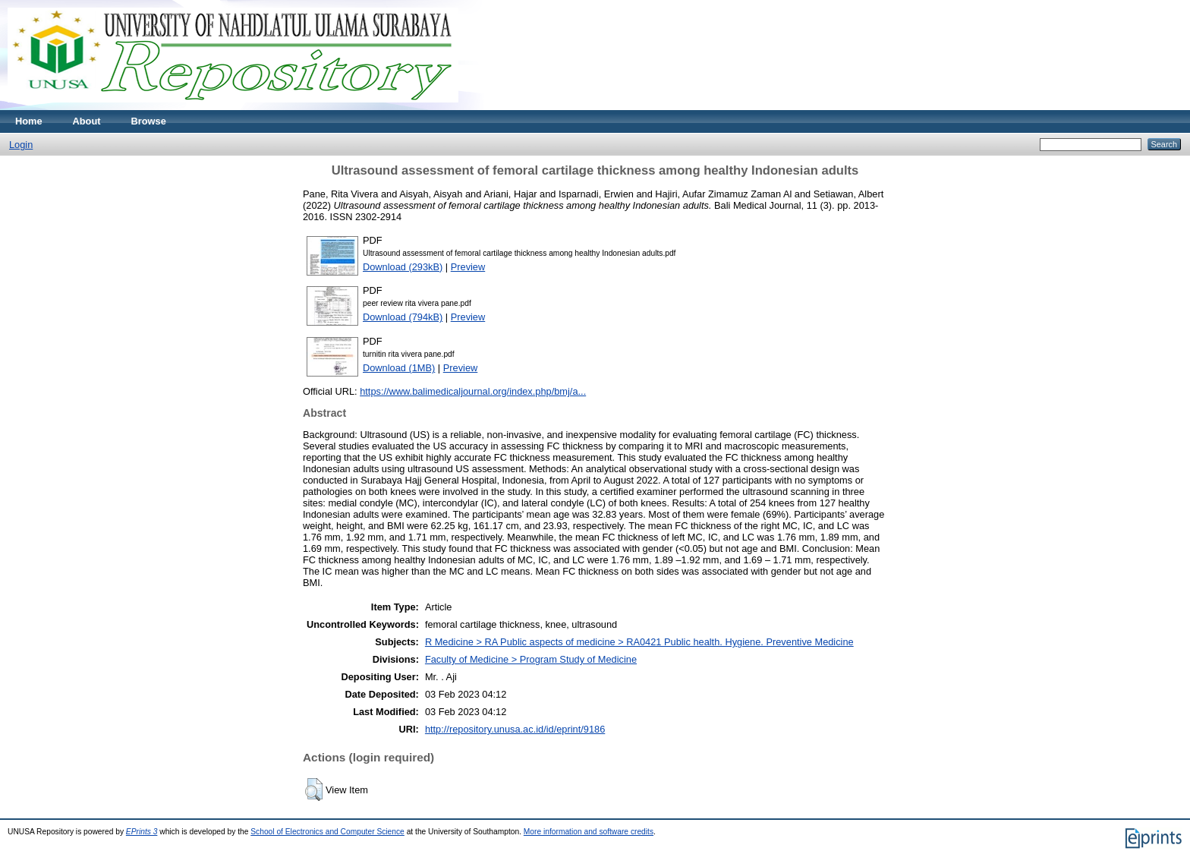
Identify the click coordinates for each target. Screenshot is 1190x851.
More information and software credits (588, 831)
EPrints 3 (142, 831)
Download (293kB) (402, 267)
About (87, 121)
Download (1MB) (399, 367)
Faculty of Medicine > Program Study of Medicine (531, 659)
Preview (468, 267)
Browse (148, 121)
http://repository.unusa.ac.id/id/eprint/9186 (515, 729)
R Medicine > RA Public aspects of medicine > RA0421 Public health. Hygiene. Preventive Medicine (639, 642)
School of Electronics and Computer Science (327, 831)
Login (21, 144)
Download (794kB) (402, 317)
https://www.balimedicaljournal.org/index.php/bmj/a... (473, 391)
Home (28, 121)
